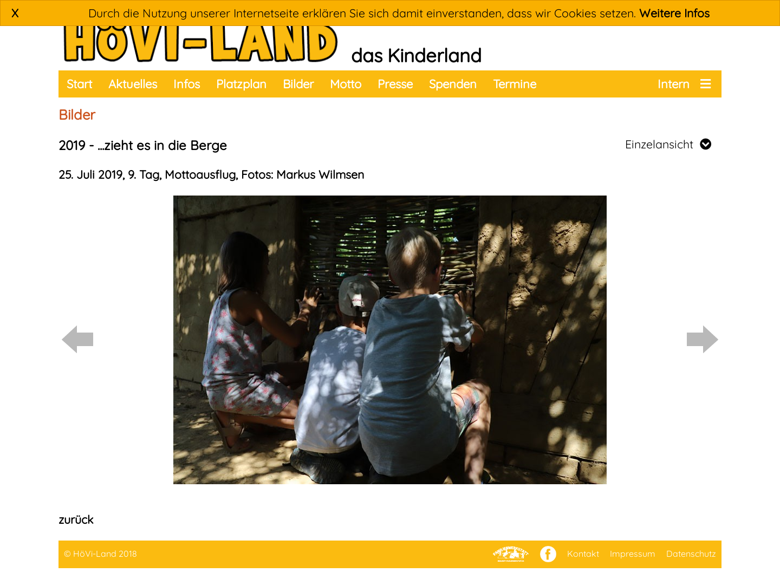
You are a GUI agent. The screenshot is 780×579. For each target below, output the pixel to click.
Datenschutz (691, 553)
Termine (514, 84)
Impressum (632, 553)
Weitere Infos (674, 13)
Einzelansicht (668, 144)
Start (79, 84)
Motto (345, 84)
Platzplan (241, 84)
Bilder (298, 84)
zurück (75, 519)
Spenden (453, 84)
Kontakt (583, 553)
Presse (395, 84)
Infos (186, 84)
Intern (674, 84)
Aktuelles (132, 84)
